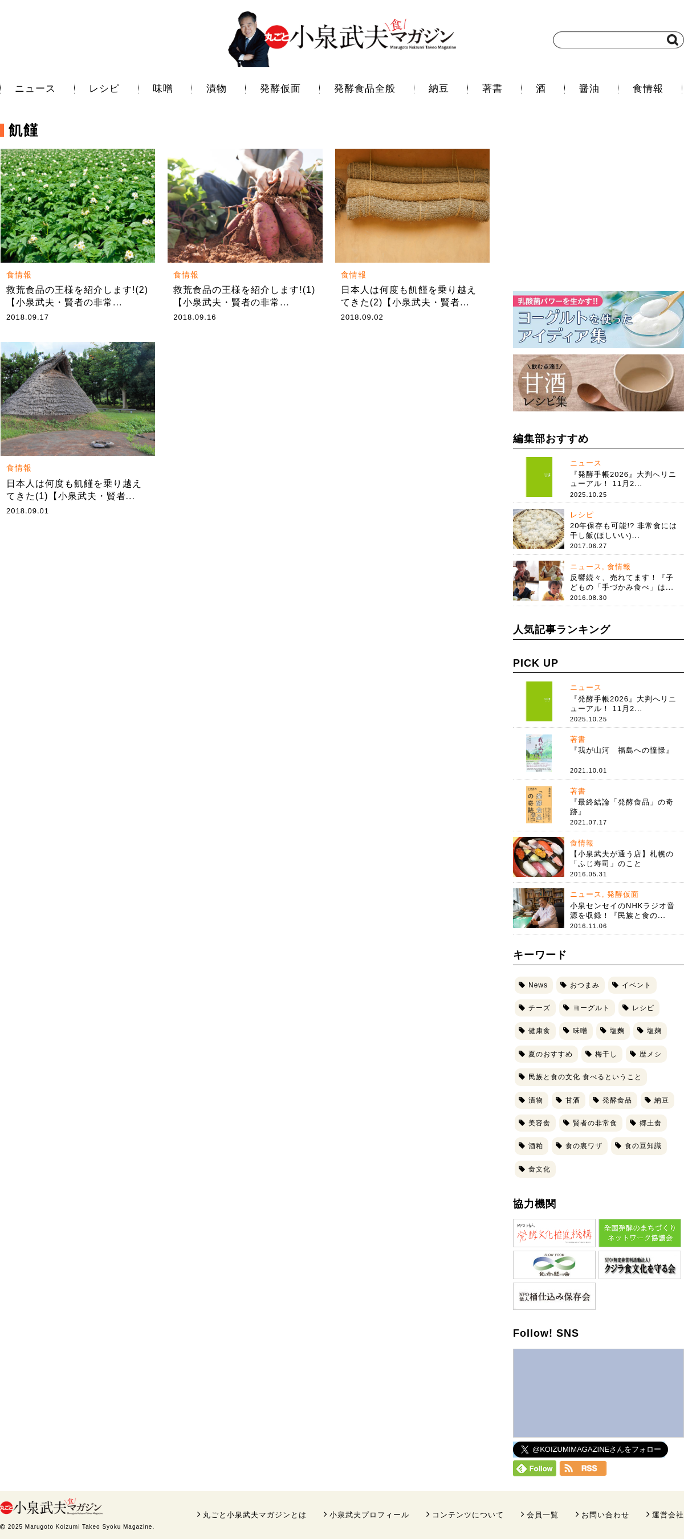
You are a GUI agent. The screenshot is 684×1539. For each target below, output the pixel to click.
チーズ (539, 1008)
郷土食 (651, 1123)
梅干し (606, 1054)
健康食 (539, 1031)
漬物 (216, 88)
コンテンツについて (468, 1515)
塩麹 (654, 1031)
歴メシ (651, 1054)
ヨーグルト (591, 1008)
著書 (492, 88)
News (538, 985)
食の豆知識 (643, 1146)
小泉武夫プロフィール (369, 1515)
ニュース (35, 88)
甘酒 (572, 1100)
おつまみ (585, 985)
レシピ (104, 88)
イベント (637, 985)
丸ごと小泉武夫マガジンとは (255, 1515)
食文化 (539, 1169)
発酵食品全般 (365, 88)
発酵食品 (617, 1100)
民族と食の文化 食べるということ (585, 1077)
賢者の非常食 (595, 1123)
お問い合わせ (605, 1515)
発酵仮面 (280, 88)
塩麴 (617, 1031)
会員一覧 (543, 1515)
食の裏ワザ (583, 1146)
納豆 (439, 88)
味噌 (163, 88)
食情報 (648, 88)
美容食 (539, 1123)
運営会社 (668, 1515)
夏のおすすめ (550, 1054)
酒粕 (535, 1146)
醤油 (589, 88)
